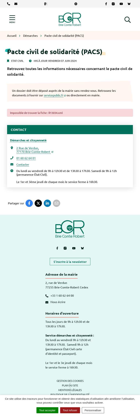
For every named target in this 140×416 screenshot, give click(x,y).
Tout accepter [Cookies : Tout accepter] (47, 410)
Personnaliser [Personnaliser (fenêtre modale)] (93, 410)
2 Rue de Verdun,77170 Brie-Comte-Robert (34, 149)
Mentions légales (70, 390)
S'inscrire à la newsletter (70, 262)
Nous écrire (55, 302)
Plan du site (70, 385)
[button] (127, 19)
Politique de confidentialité (70, 394)
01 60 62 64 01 (26, 158)
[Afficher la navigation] (12, 19)
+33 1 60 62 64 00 (59, 295)
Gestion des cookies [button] (70, 380)
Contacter (22, 164)
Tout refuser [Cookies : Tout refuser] (70, 410)
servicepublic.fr (55, 95)
